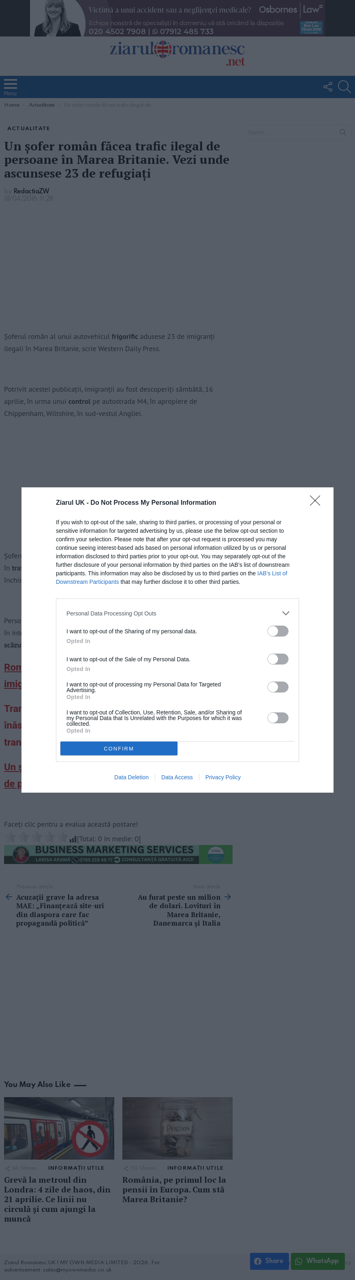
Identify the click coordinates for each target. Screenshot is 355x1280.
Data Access (177, 777)
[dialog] (177, 640)
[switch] (278, 631)
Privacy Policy (223, 777)
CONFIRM (119, 749)
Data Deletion (131, 777)
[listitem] (177, 613)
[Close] (317, 503)
